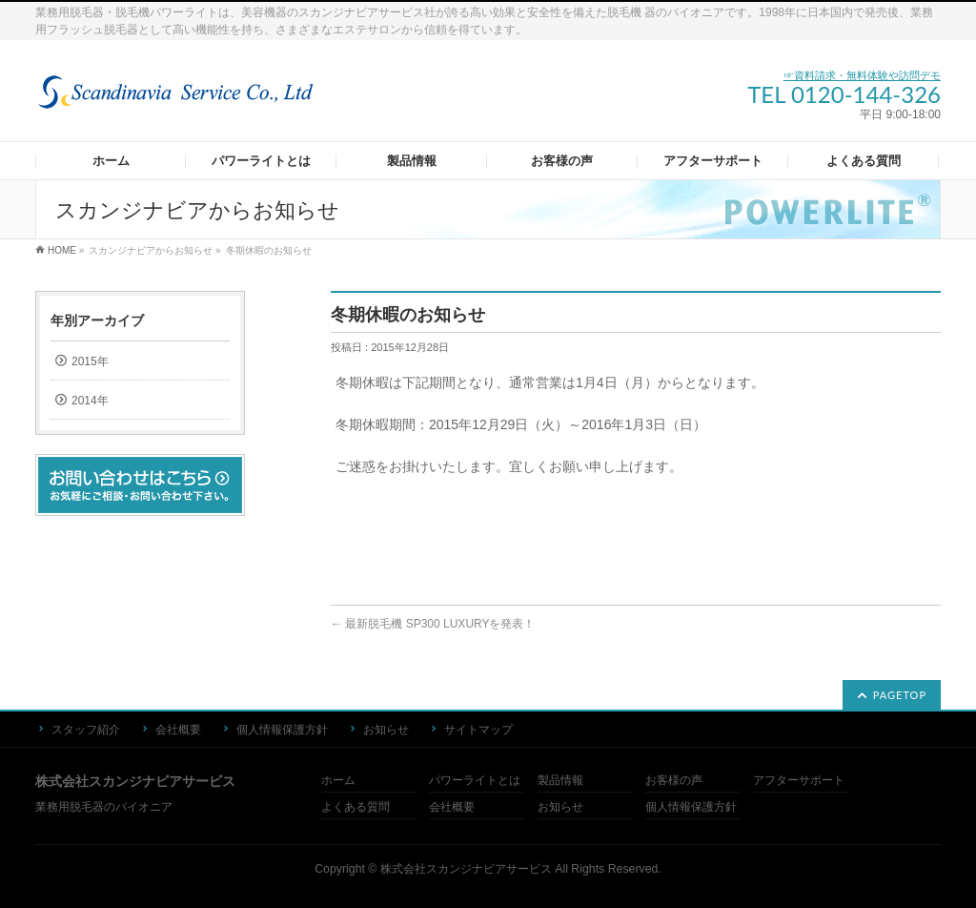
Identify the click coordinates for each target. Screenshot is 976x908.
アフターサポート (798, 780)
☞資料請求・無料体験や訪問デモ (862, 75)
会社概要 (178, 729)
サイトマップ (478, 729)
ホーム (338, 780)
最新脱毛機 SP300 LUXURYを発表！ (433, 623)
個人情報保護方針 (282, 729)
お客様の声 (673, 780)
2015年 (90, 361)
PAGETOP (899, 695)
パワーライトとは (474, 780)
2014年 (90, 400)
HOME (62, 250)
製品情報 (560, 780)
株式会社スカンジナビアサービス (466, 869)
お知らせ (386, 729)
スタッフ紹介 (85, 729)
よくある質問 (355, 807)
